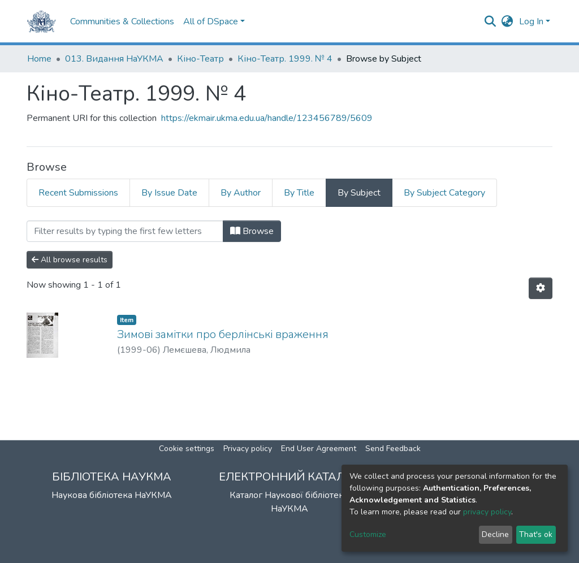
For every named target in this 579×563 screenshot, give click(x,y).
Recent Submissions (78, 193)
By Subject (359, 193)
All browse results (69, 259)
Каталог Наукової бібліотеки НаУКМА (289, 502)
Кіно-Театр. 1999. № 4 (284, 59)
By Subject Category (444, 193)
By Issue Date (169, 193)
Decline (495, 534)
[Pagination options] (540, 288)
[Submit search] (490, 21)
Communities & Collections (122, 21)
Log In (531, 21)
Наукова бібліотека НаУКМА (111, 495)
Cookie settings (186, 448)
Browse (252, 231)
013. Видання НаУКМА (114, 59)
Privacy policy (247, 448)
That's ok (535, 534)
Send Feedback (393, 448)
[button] (507, 21)
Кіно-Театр (200, 59)
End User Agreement (318, 448)
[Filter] (125, 231)
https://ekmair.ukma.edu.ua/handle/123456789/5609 (267, 118)
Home (39, 59)
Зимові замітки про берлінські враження (223, 334)
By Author (241, 193)
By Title (299, 193)
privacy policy (487, 511)
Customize (367, 534)
